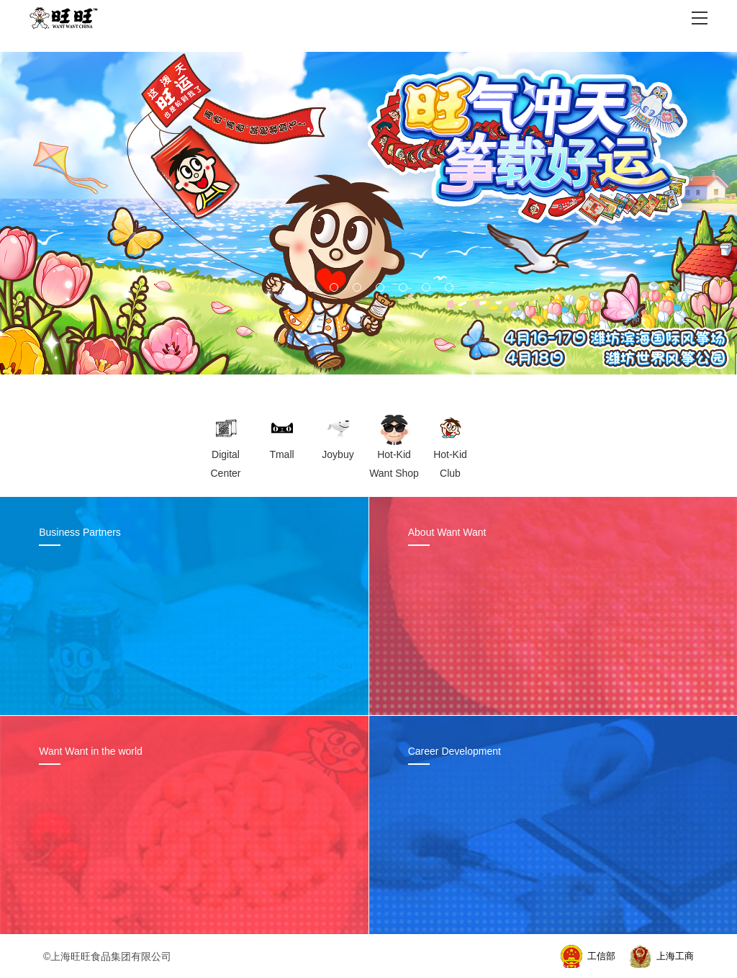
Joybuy (337, 454)
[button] (288, 287)
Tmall (281, 454)
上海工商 (675, 956)
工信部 (601, 956)
